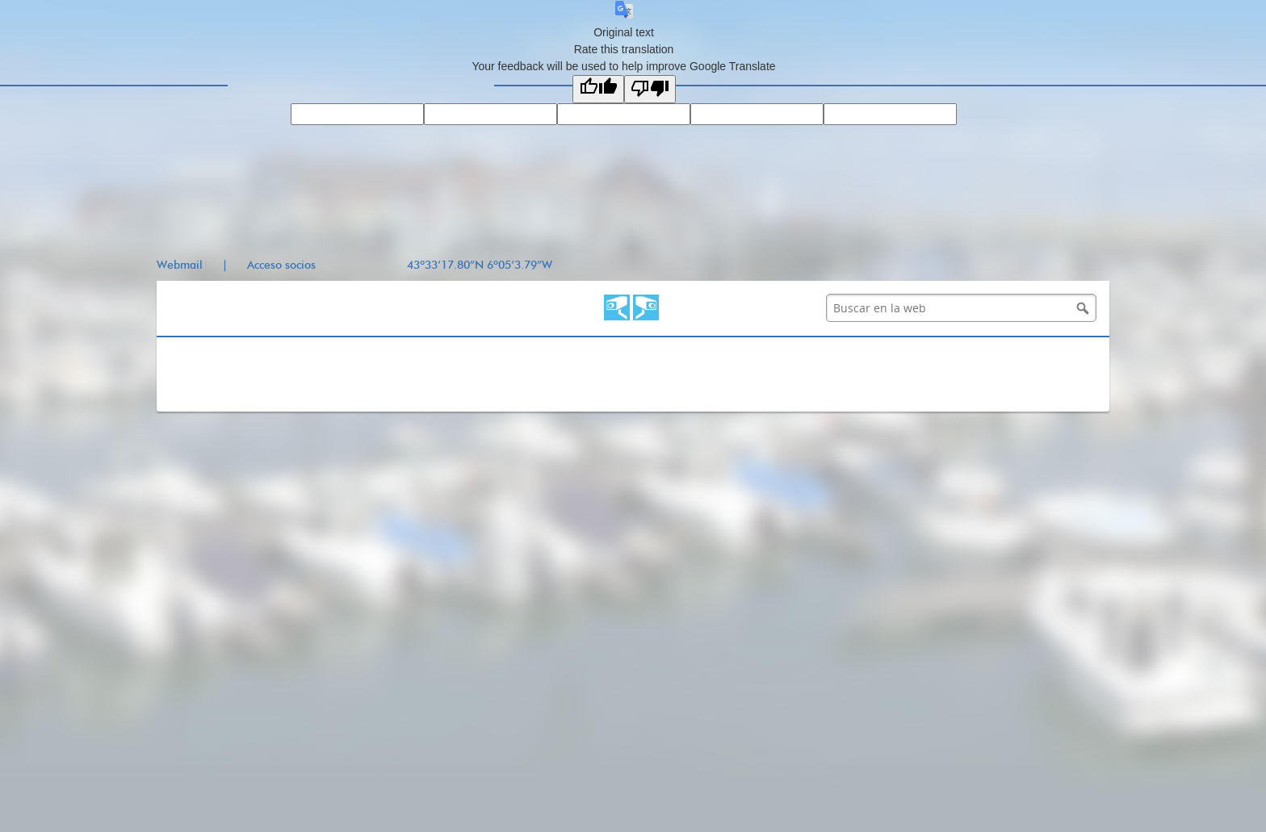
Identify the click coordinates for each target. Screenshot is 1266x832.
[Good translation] (598, 89)
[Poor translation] (650, 89)
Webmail (180, 265)
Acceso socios (281, 265)
